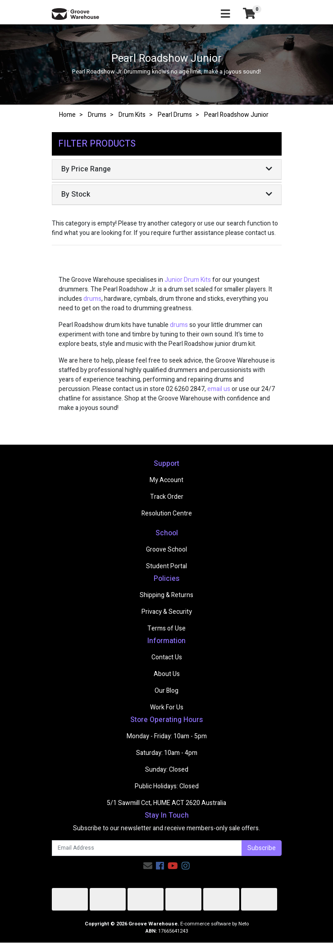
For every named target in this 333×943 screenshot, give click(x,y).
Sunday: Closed (166, 769)
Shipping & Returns (166, 595)
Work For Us (166, 707)
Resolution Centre (166, 513)
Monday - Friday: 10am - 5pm (167, 736)
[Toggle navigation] (225, 14)
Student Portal (166, 566)
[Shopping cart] (249, 14)
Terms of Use (166, 628)
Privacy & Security (166, 611)
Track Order (166, 496)
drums (92, 299)
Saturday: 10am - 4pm (166, 753)
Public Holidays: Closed (167, 786)
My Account (166, 480)
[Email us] (147, 866)
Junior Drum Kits (187, 280)
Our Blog (166, 690)
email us (218, 389)
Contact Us (166, 657)
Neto (243, 924)
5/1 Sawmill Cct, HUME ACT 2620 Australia (166, 803)
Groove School (166, 549)
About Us (167, 674)
